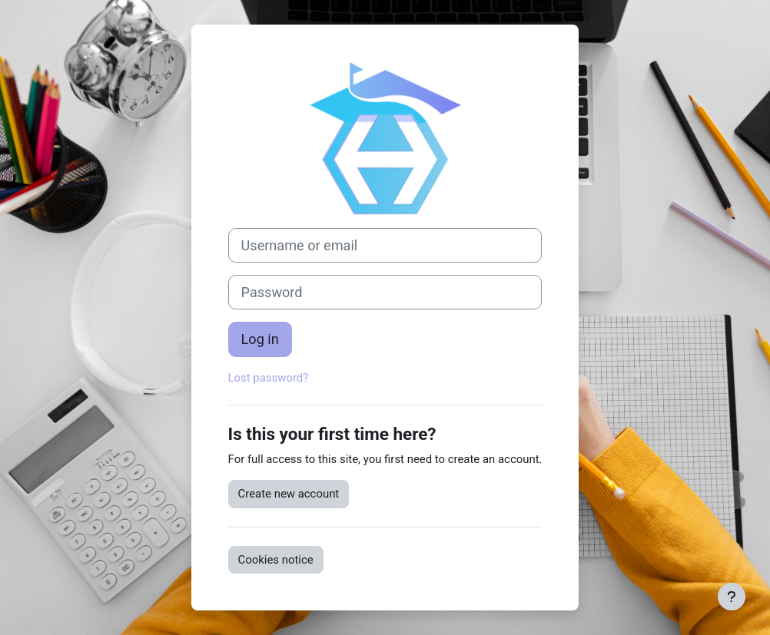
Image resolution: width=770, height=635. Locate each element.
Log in (260, 339)
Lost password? (268, 378)
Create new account (289, 494)
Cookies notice (276, 560)
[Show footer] (731, 596)
